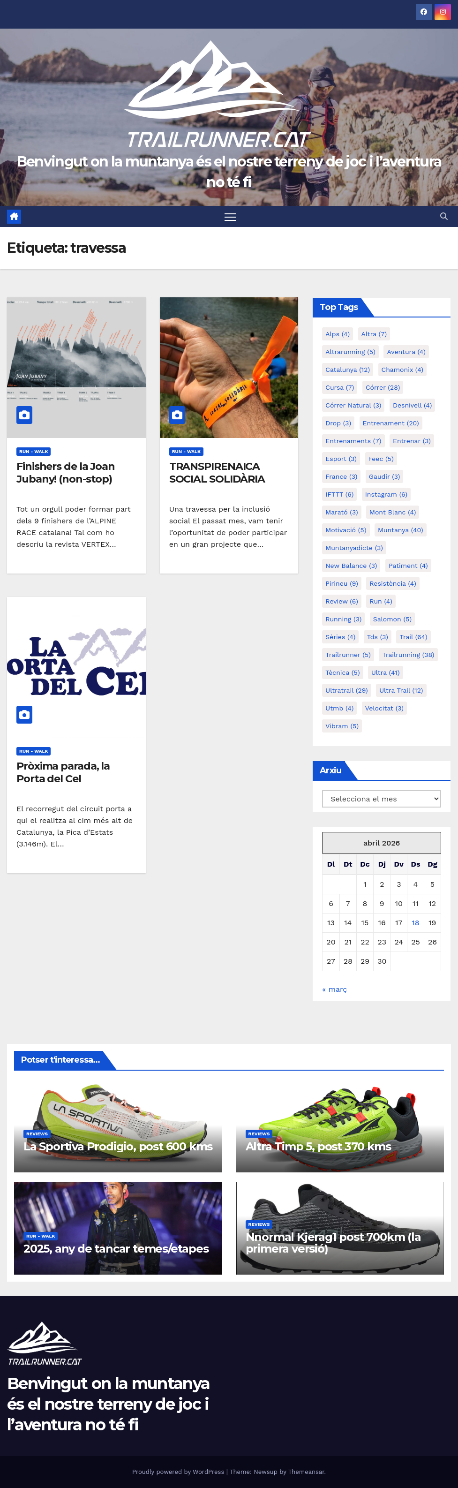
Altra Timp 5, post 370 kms (318, 1146)
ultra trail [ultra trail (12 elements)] (401, 691)
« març (334, 989)
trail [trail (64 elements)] (413, 637)
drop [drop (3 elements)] (338, 423)
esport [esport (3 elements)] (341, 459)
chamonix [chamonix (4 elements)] (403, 370)
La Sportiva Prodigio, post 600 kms (117, 1146)
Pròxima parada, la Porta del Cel (63, 772)
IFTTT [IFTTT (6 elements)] (339, 495)
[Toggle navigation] (230, 217)
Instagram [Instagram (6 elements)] (386, 495)
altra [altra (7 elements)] (374, 334)
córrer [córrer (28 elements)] (383, 388)
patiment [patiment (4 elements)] (408, 566)
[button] (444, 216)
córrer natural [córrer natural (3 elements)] (353, 405)
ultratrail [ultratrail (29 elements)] (346, 691)
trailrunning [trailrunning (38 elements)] (408, 655)
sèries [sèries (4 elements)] (340, 637)
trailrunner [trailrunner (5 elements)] (348, 655)
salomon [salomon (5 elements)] (392, 619)
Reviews (37, 1133)
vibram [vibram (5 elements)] (342, 726)
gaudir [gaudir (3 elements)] (384, 477)
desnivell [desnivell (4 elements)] (412, 405)
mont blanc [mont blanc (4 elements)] (392, 512)
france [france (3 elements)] (341, 477)
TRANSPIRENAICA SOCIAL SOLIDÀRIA (217, 473)
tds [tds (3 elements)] (377, 637)
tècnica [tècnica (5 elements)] (342, 673)
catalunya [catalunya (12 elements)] (347, 370)
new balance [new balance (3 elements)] (351, 566)
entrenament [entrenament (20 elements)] (391, 423)
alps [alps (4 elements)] (337, 334)
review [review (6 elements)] (341, 601)
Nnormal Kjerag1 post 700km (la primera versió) (333, 1242)
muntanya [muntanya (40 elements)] (400, 530)
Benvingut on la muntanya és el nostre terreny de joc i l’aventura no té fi (108, 1404)
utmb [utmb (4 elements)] (339, 708)
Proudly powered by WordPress (179, 1471)
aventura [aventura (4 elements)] (406, 352)
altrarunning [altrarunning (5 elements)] (350, 352)
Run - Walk (33, 451)
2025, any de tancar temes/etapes (116, 1248)
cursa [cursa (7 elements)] (339, 388)
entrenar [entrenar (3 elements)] (412, 441)
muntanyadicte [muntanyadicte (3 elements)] (354, 548)
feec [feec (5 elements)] (381, 459)
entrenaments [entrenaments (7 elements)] (353, 441)
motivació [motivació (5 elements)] (345, 530)
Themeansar (306, 1471)
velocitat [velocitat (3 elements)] (384, 708)
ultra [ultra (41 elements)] (385, 673)
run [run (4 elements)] (380, 601)
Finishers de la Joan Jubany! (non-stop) (65, 473)
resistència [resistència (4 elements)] (392, 584)
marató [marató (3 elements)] (341, 512)
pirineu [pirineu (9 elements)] (341, 584)
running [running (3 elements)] (343, 619)
